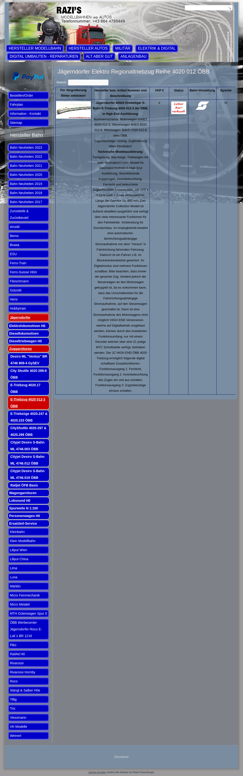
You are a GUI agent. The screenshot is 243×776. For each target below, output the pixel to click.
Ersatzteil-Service (23, 523)
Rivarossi (17, 663)
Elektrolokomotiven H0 (27, 326)
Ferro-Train (18, 263)
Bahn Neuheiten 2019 (26, 184)
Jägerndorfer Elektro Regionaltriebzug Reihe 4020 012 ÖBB (133, 71)
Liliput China (19, 559)
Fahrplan (16, 104)
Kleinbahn (17, 532)
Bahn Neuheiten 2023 (26, 147)
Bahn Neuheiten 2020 (26, 175)
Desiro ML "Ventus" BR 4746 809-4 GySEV (28, 359)
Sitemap (16, 123)
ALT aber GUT (99, 56)
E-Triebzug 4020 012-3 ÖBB (27, 402)
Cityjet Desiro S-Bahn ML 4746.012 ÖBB (27, 460)
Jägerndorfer (20, 317)
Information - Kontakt (25, 114)
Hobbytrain (18, 308)
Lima (13, 568)
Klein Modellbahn (22, 541)
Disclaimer (121, 757)
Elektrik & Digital (157, 48)
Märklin (15, 586)
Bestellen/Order (21, 95)
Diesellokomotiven (24, 333)
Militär (122, 48)
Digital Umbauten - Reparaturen (44, 56)
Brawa (14, 245)
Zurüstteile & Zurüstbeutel (19, 214)
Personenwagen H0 (24, 516)
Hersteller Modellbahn (35, 48)
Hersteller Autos (88, 48)
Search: (82, 82)
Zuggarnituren (20, 349)
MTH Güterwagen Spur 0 (28, 613)
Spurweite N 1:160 (23, 508)
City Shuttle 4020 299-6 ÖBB (28, 374)
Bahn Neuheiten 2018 (26, 193)
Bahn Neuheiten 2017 (26, 202)
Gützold (15, 290)
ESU (13, 254)
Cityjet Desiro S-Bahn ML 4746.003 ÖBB (27, 445)
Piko (13, 645)
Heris (14, 299)
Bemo (14, 236)
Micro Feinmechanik (25, 595)
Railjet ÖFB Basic (24, 485)
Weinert (15, 736)
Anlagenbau (133, 56)
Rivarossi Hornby (22, 672)
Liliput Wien (18, 550)
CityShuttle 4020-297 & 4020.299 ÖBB (28, 431)
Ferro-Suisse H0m (23, 272)
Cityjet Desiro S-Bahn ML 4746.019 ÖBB (27, 474)
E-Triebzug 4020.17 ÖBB (25, 388)
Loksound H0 (19, 500)
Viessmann (18, 717)
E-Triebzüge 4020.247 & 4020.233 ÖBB (28, 417)
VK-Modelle (18, 726)
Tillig (13, 699)
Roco (14, 681)
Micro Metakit (20, 604)
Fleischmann (19, 281)
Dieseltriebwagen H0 (25, 341)
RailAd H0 (17, 654)
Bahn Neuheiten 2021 (26, 166)
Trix (12, 708)
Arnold (14, 227)
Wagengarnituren (22, 493)
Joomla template (97, 772)
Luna (13, 577)
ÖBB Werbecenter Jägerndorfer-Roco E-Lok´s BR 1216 (26, 629)
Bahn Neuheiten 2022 (26, 156)
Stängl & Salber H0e (25, 690)
